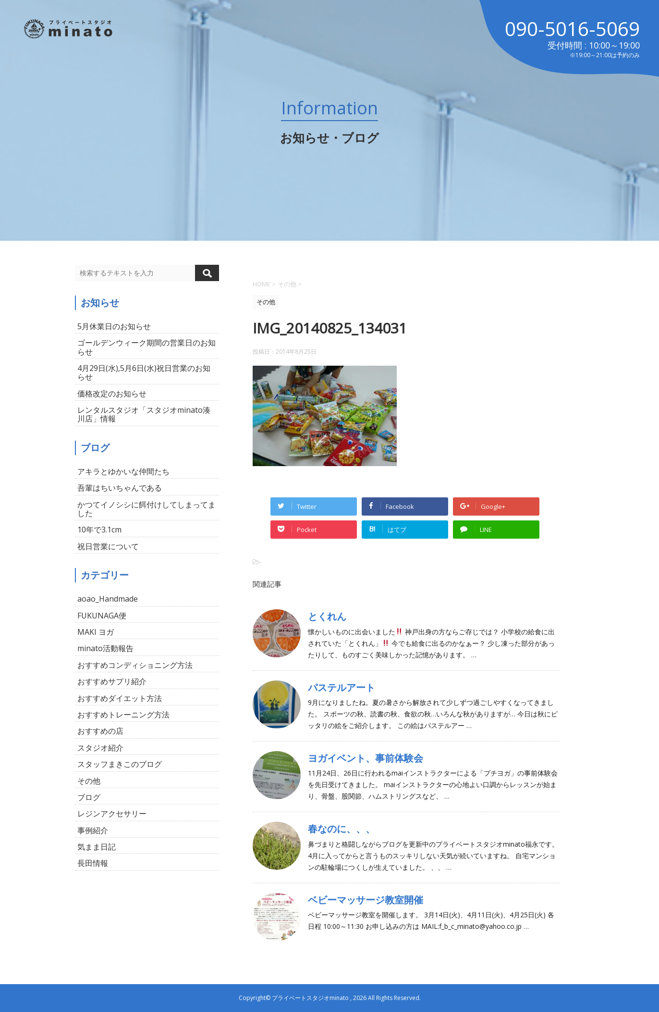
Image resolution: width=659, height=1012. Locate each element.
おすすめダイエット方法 (119, 698)
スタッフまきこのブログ (119, 764)
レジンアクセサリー (111, 813)
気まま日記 (96, 846)
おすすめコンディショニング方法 (135, 665)
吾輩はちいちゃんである (119, 487)
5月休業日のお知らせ (114, 326)
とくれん (327, 616)
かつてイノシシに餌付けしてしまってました (146, 508)
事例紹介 (92, 830)
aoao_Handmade (107, 598)
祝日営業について (108, 546)
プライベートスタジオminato (310, 998)
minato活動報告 (105, 648)
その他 (88, 781)
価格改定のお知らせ (111, 393)
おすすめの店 (100, 731)
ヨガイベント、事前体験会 (365, 758)
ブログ (88, 797)
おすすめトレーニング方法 (123, 714)
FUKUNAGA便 (101, 615)
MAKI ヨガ (95, 632)
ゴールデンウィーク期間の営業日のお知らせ (146, 347)
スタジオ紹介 (100, 747)
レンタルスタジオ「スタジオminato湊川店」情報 (143, 414)
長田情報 (92, 863)
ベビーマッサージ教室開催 (365, 899)
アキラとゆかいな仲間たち (123, 471)
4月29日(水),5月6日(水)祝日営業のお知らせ (143, 372)
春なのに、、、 (341, 828)
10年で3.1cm (99, 529)
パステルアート (341, 687)
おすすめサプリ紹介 (111, 681)
